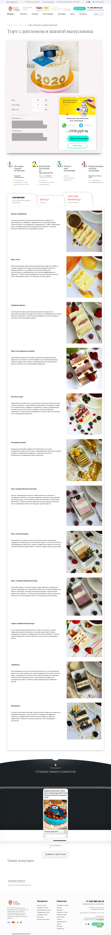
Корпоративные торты (44, 910)
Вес (13, 100)
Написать (79, 9)
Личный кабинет (98, 2)
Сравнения (60, 928)
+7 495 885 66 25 (95, 8)
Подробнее (66, 104)
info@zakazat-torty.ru (97, 182)
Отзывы (35, 14)
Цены (72, 14)
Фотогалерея (48, 14)
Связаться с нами (62, 912)
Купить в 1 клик (77, 145)
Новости (59, 919)
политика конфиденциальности (21, 933)
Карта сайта (60, 917)
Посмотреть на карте (48, 2)
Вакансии (60, 910)
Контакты (83, 14)
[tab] (21, 200)
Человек (16, 105)
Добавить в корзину (77, 138)
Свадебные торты (42, 907)
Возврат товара (62, 914)
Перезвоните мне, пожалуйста (95, 9)
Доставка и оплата (62, 905)
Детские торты (20, 25)
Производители (62, 921)
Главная (10, 25)
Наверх (99, 924)
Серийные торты (42, 914)
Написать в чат (68, 125)
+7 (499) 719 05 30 (95, 180)
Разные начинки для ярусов (20, 115)
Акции (59, 924)
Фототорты (40, 917)
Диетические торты (43, 919)
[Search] (96, 14)
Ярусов (15, 109)
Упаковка (17, 131)
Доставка (61, 14)
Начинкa (17, 118)
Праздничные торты (43, 912)
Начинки (23, 14)
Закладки (60, 926)
